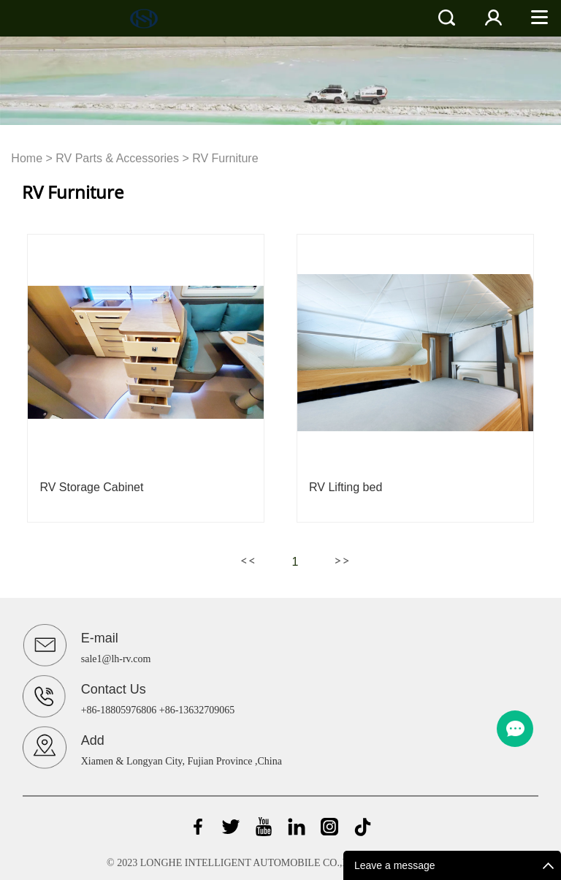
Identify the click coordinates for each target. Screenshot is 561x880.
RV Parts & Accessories (117, 158)
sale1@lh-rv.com (116, 658)
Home (26, 158)
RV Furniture (225, 158)
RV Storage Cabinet (91, 487)
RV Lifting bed (345, 487)
